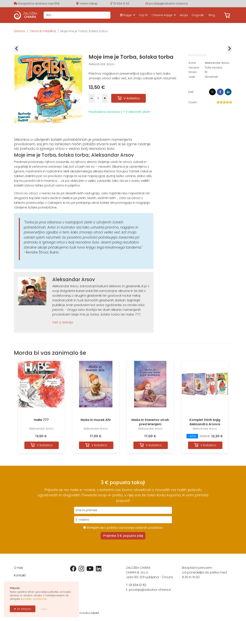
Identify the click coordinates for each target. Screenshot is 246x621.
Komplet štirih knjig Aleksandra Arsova (204, 422)
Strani (192, 72)
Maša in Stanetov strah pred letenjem (150, 422)
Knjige (126, 15)
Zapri (44, 609)
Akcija (184, 15)
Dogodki (198, 15)
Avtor (192, 63)
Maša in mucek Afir (96, 420)
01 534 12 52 (121, 3)
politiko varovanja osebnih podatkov (135, 527)
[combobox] (77, 15)
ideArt (95, 613)
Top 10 (143, 15)
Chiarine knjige (162, 15)
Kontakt (20, 575)
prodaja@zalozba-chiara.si (168, 3)
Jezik (191, 77)
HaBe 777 (41, 420)
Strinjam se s (123, 527)
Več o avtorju (62, 322)
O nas (18, 567)
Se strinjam (23, 609)
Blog (212, 15)
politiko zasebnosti (35, 599)
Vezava (193, 68)
